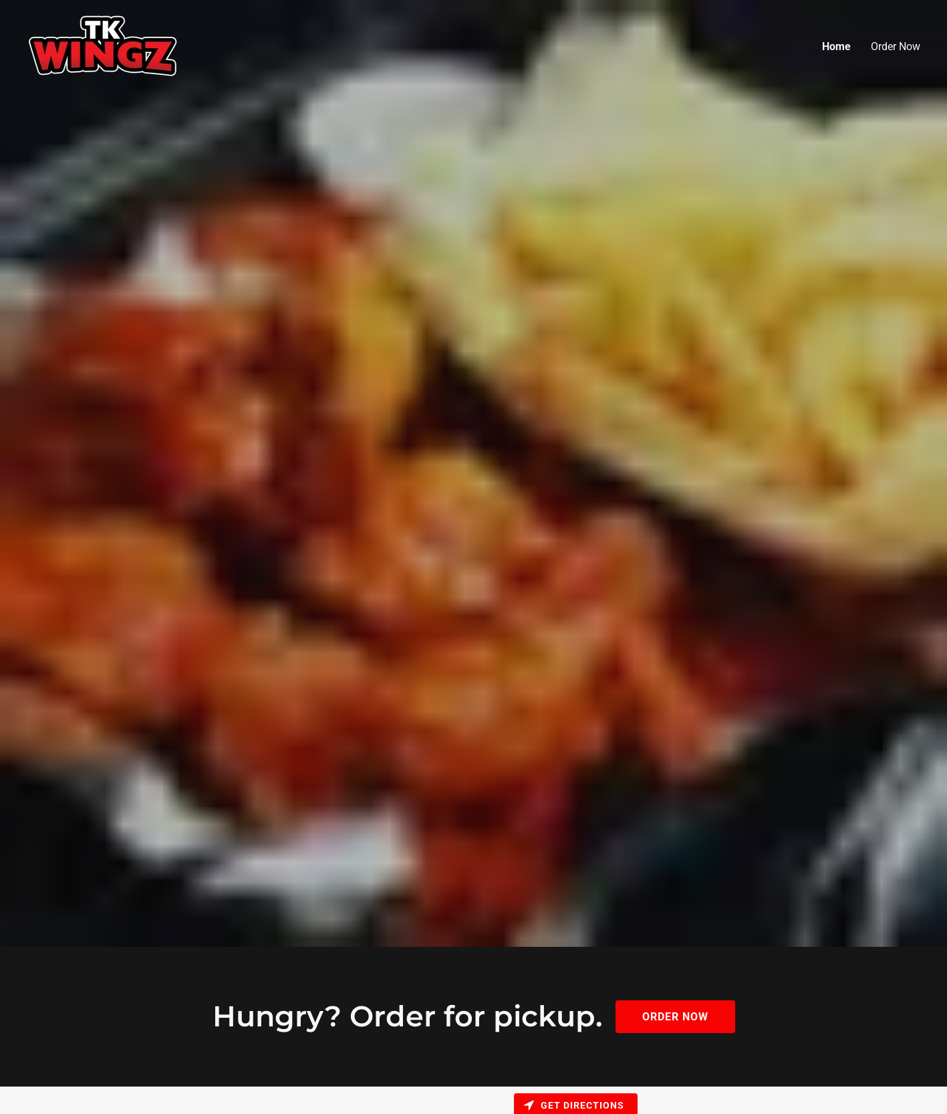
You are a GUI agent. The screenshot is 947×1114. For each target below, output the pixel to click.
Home (836, 46)
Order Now (895, 46)
